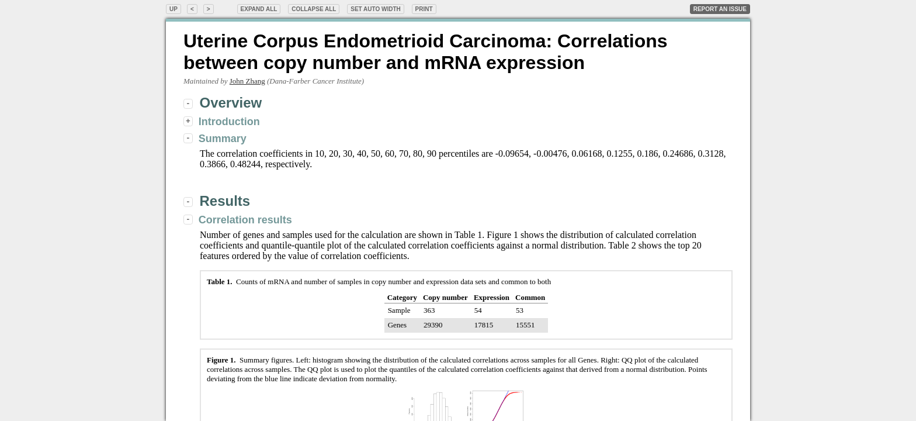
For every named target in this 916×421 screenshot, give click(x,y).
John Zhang (247, 81)
